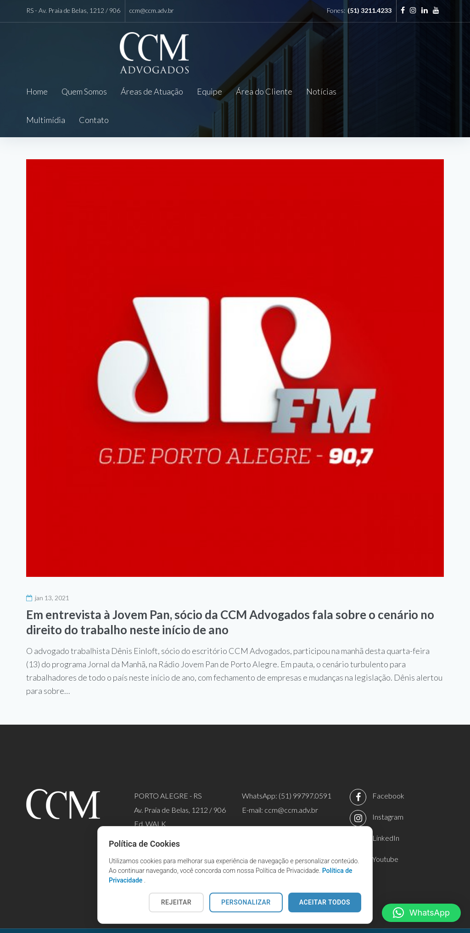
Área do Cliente (264, 91)
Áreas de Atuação (152, 91)
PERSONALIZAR (246, 902)
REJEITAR (176, 902)
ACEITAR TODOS (324, 902)
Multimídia (369, 91)
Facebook (388, 767)
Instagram (387, 788)
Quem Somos (84, 91)
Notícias (321, 91)
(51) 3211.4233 (369, 10)
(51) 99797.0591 (305, 767)
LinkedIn (385, 809)
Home (37, 91)
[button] (421, 913)
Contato (418, 91)
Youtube (385, 831)
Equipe (209, 91)
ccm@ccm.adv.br (151, 10)
